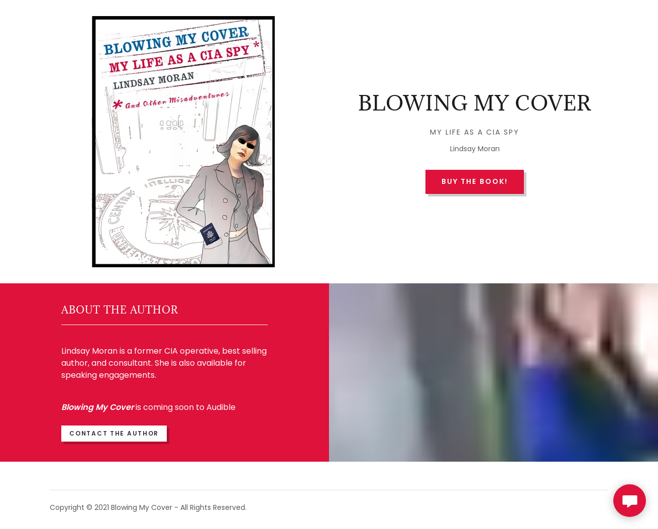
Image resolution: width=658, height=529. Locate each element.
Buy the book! (474, 181)
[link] (474, 108)
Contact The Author (114, 433)
